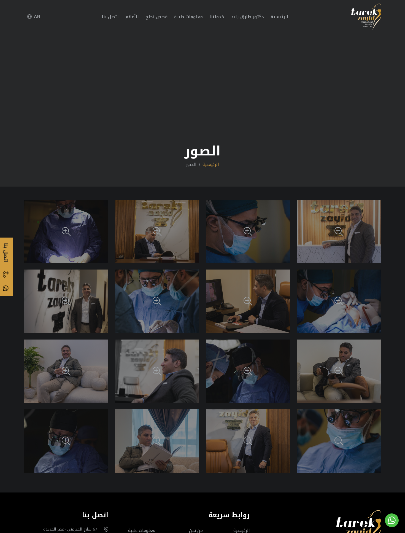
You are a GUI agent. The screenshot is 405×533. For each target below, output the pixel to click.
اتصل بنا (110, 16)
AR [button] (33, 16)
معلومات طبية (188, 16)
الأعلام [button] (132, 16)
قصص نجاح (156, 16)
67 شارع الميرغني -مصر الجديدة (70, 529)
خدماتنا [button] (216, 16)
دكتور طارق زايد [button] (247, 16)
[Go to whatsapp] (392, 520)
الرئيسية (279, 16)
